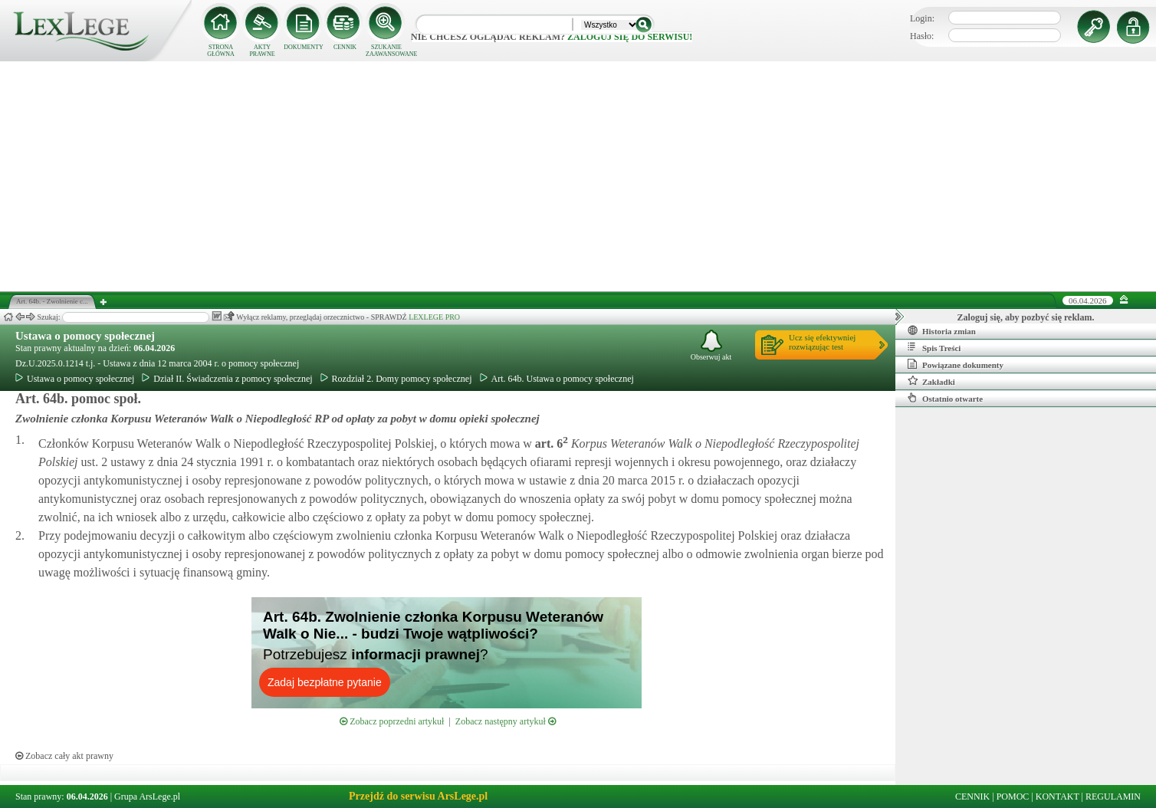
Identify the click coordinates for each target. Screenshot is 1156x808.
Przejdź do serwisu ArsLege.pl (418, 796)
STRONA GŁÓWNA (221, 50)
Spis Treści (934, 347)
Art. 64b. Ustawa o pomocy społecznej (557, 378)
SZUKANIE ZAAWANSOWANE (386, 50)
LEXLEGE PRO (434, 317)
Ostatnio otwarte (945, 398)
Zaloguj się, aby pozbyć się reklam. (1026, 317)
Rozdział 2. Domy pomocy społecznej (396, 378)
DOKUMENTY (303, 47)
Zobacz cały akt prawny (64, 756)
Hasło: (922, 36)
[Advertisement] (578, 176)
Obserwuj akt (711, 345)
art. (550, 443)
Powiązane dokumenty (955, 364)
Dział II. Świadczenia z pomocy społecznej (227, 378)
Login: (922, 18)
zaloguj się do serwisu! (629, 36)
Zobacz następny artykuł (505, 721)
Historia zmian (942, 330)
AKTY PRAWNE (261, 50)
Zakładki (931, 381)
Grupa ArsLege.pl (147, 796)
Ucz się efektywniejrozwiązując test (822, 342)
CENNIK (344, 47)
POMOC (1013, 796)
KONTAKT (1057, 796)
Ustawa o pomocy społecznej (85, 336)
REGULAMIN (1113, 796)
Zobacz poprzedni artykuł (392, 721)
